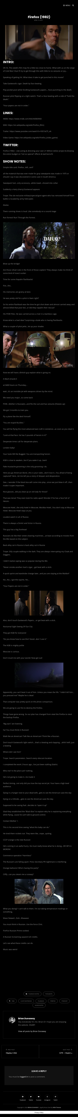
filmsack (41, 1001)
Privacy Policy (39, 1112)
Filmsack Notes (33, 994)
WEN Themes (57, 1107)
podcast (64, 1001)
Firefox (52, 1001)
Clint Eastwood (26, 1001)
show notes (39, 1005)
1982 (13, 1001)
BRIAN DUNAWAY (33, 1107)
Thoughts (48, 994)
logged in (24, 1076)
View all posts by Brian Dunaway (32, 1031)
